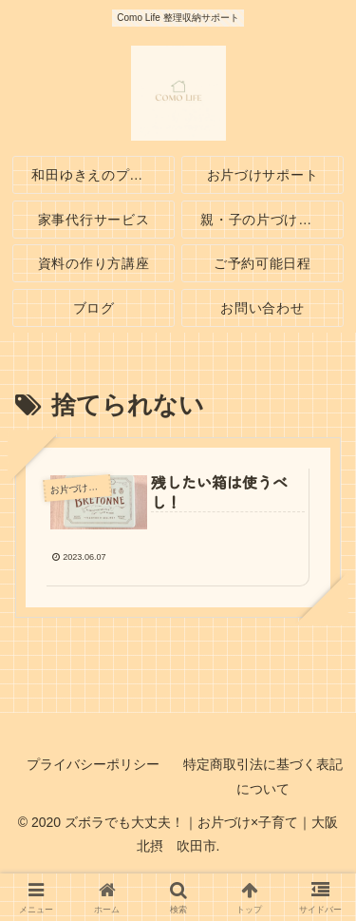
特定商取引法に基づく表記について (263, 776)
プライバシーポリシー (93, 764)
